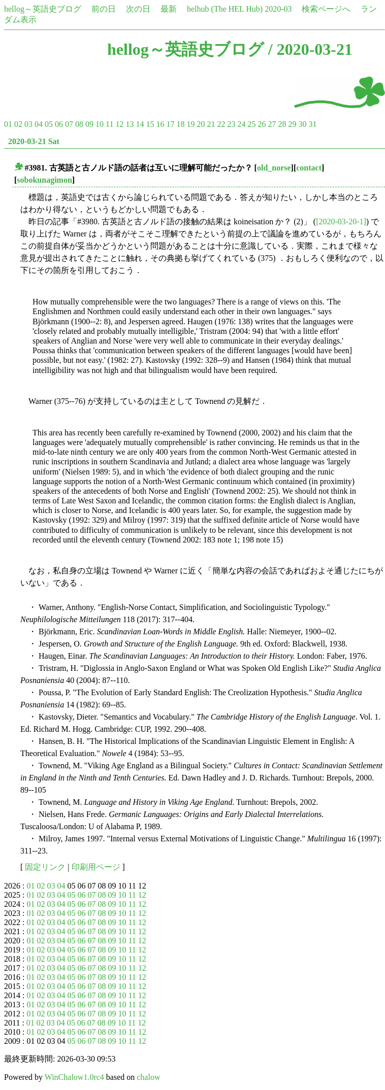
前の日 (103, 9)
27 (272, 124)
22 (221, 124)
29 (292, 124)
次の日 (138, 9)
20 (201, 124)
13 (129, 124)
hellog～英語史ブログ (42, 9)
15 (150, 124)
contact (309, 167)
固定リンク (45, 867)
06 (59, 124)
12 (119, 124)
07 (69, 124)
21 (211, 124)
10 (99, 124)
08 (79, 124)
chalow (148, 1077)
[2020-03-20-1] (341, 221)
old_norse (274, 167)
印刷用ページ (96, 867)
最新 (169, 9)
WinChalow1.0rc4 (74, 1077)
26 (262, 124)
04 (39, 124)
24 (241, 124)
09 (89, 124)
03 (28, 124)
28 (282, 124)
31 (312, 124)
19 (190, 124)
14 (140, 124)
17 (170, 124)
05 (49, 124)
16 (160, 124)
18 (180, 124)
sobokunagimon (44, 180)
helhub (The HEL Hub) (225, 9)
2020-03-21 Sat (33, 141)
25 (251, 124)
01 (8, 124)
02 (18, 124)
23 (231, 124)
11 (109, 124)
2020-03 (278, 9)
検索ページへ (326, 9)
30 (302, 124)
